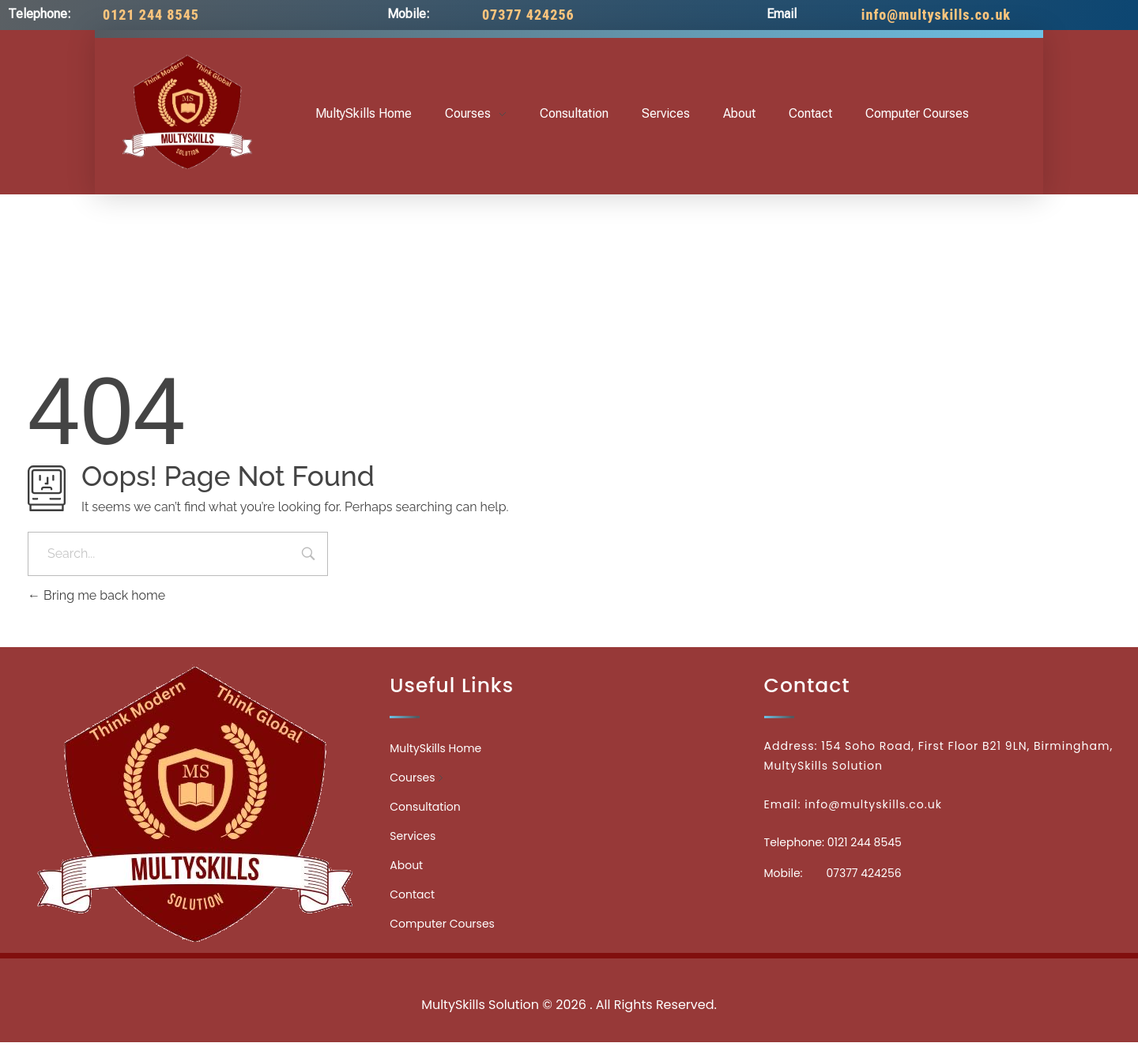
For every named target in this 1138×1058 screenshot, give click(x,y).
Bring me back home (96, 595)
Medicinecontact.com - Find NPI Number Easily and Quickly (569, 970)
